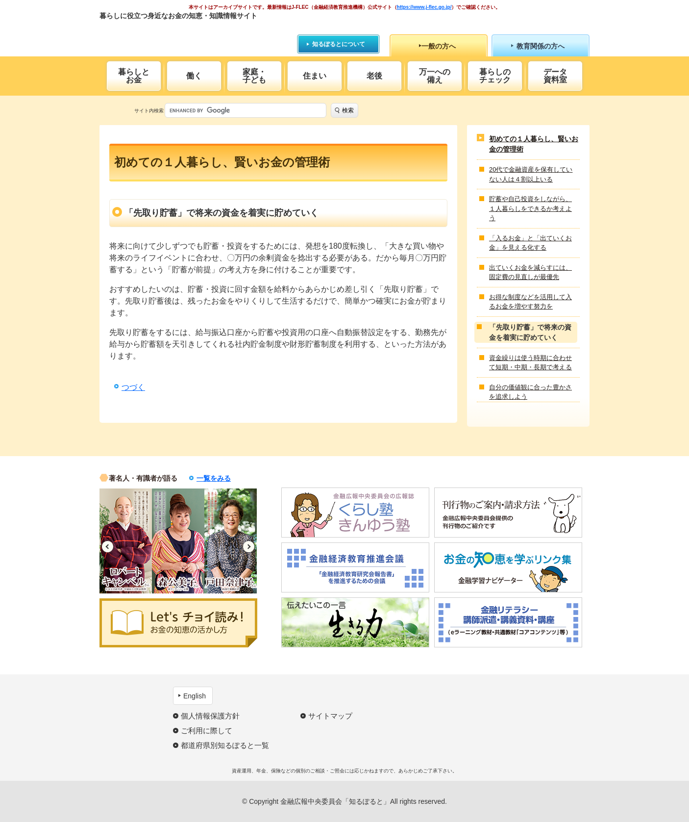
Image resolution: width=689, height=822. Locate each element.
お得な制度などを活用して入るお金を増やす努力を (530, 301)
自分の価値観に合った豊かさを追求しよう (530, 392)
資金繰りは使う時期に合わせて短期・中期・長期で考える (530, 362)
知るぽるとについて (338, 44)
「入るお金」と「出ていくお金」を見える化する (530, 243)
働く (194, 76)
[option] (125, 540)
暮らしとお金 (133, 76)
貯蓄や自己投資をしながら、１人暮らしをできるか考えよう (530, 208)
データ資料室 (555, 76)
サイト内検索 (149, 110)
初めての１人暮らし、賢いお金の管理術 (533, 144)
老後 (374, 76)
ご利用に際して (206, 730)
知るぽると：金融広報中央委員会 (189, 33)
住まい (314, 76)
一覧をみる (214, 478)
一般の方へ (438, 46)
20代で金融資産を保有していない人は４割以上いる (530, 174)
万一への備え (434, 76)
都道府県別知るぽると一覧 (225, 745)
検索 (348, 110)
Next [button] (248, 546)
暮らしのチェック (495, 76)
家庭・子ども (254, 76)
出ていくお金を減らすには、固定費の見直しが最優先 (530, 272)
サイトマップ (330, 715)
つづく (133, 387)
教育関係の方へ (541, 46)
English (194, 696)
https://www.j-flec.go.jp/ (424, 7)
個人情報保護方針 (210, 715)
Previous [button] (107, 546)
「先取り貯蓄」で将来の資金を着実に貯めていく (530, 332)
